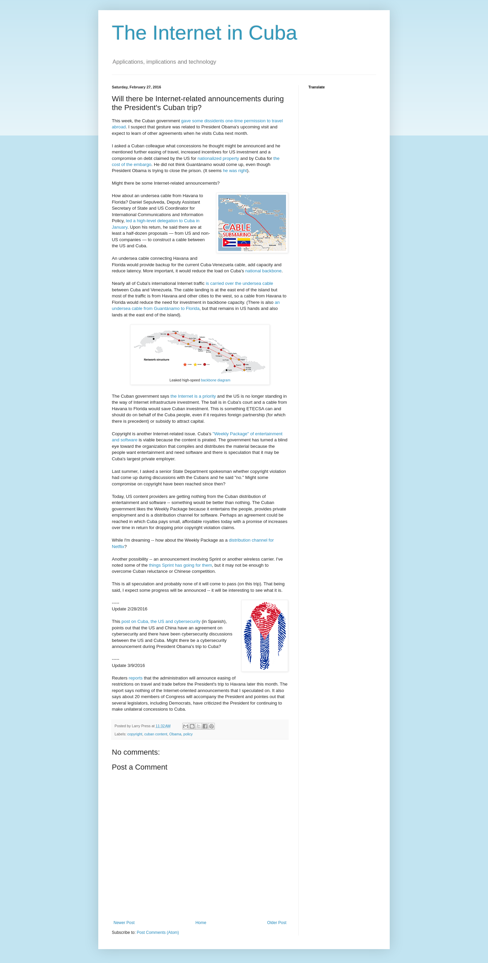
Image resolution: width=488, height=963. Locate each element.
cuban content (155, 734)
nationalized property (218, 158)
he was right (235, 170)
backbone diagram (215, 380)
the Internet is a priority (193, 396)
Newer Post (124, 922)
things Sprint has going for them (180, 565)
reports (136, 678)
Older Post (276, 922)
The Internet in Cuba (204, 32)
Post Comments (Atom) (158, 932)
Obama (175, 734)
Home (201, 922)
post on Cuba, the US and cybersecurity (161, 621)
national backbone (263, 270)
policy (188, 734)
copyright (134, 734)
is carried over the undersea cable (239, 283)
